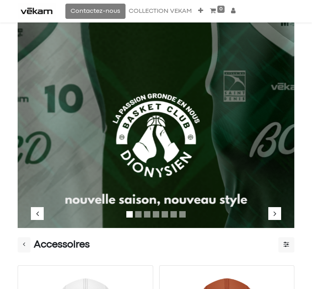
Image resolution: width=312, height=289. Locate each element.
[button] (201, 11)
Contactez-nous (95, 11)
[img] (42, 121)
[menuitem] (160, 11)
